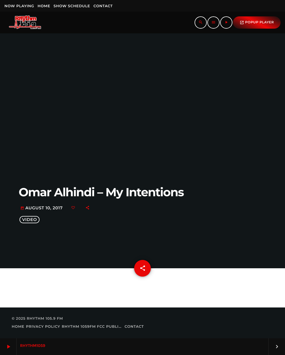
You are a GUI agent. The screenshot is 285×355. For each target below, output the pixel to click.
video (29, 219)
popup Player (257, 22)
